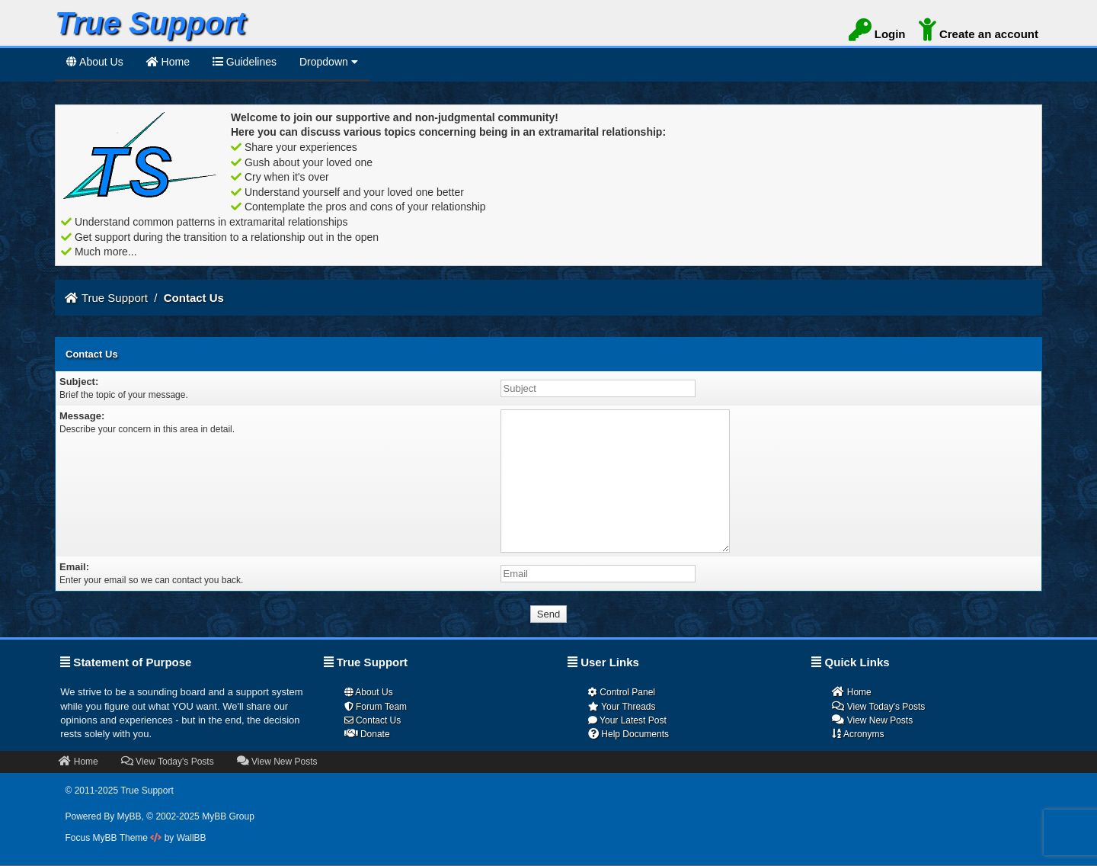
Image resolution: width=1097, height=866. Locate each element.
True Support (115, 297)
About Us (94, 62)
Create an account (978, 32)
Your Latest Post (627, 720)
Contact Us (372, 720)
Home (851, 692)
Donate (367, 733)
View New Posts (872, 720)
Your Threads (622, 706)
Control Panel (621, 692)
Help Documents (628, 733)
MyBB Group (228, 816)
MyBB (129, 816)
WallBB (191, 837)
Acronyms (858, 733)
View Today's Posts (878, 706)
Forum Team (375, 706)
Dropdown (328, 62)
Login (877, 32)
